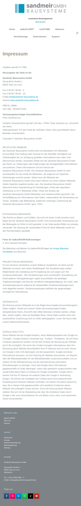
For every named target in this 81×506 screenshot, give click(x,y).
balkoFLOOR (27, 29)
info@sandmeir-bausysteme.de (23, 97)
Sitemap (7, 448)
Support (56, 36)
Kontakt (7, 440)
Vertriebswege (21, 36)
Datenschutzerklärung (12, 443)
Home (12, 29)
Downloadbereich (10, 445)
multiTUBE (44, 29)
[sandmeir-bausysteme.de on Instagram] (12, 496)
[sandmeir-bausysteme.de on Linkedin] (18, 496)
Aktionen (59, 29)
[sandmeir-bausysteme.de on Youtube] (36, 496)
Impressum (8, 438)
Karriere (7, 423)
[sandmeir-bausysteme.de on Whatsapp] (24, 496)
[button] (77, 33)
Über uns (7, 421)
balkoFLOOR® (9, 418)
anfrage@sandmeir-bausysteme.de (23, 480)
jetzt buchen (41, 22)
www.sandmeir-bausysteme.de (24, 100)
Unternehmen (39, 36)
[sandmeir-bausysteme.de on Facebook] (6, 496)
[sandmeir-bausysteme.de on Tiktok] (30, 496)
